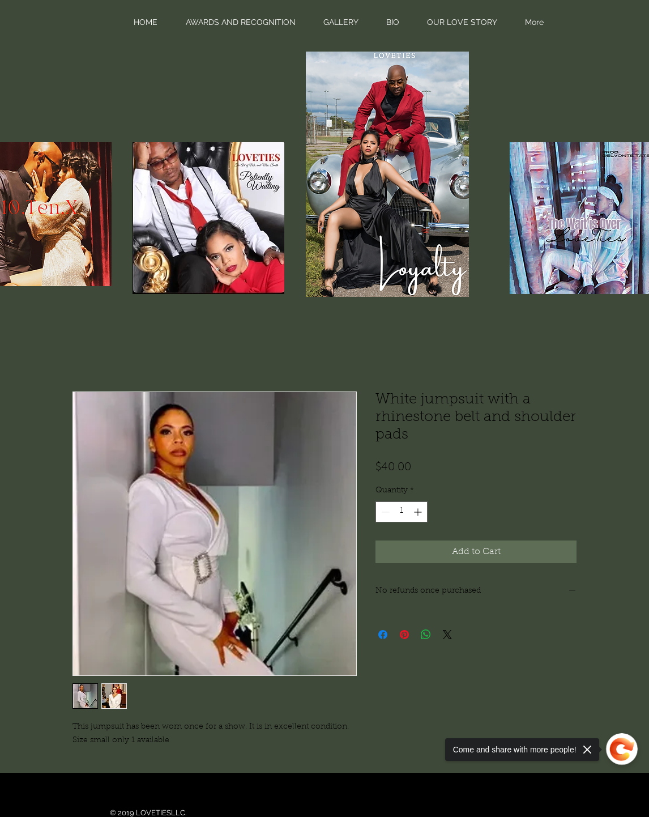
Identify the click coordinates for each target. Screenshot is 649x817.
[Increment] (419, 512)
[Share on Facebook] (383, 634)
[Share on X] (447, 634)
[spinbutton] (401, 512)
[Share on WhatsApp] (426, 634)
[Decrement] (384, 512)
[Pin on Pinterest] (404, 634)
